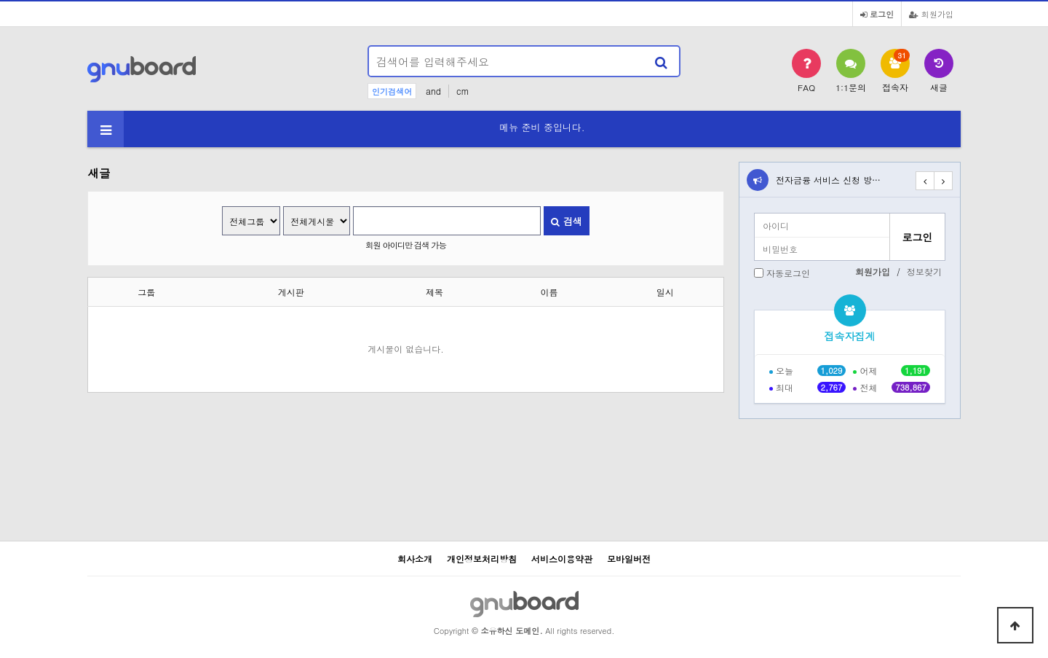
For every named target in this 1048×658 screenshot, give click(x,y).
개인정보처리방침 (482, 558)
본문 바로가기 (0, 0)
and (433, 91)
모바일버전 (629, 558)
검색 (566, 221)
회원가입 (931, 14)
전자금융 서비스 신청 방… (828, 179)
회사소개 (414, 558)
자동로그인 (788, 273)
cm (462, 91)
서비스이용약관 (561, 558)
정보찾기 (924, 271)
